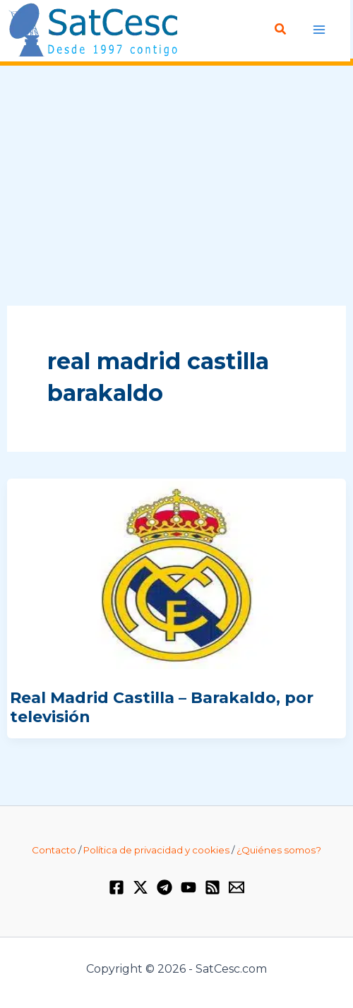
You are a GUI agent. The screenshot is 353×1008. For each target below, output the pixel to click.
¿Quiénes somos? (279, 850)
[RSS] (212, 887)
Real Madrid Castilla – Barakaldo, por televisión (161, 707)
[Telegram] (164, 887)
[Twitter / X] (140, 887)
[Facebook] (116, 887)
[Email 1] (236, 887)
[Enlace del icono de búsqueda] (281, 29)
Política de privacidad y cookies (156, 850)
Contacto (54, 850)
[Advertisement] (176, 186)
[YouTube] (188, 887)
